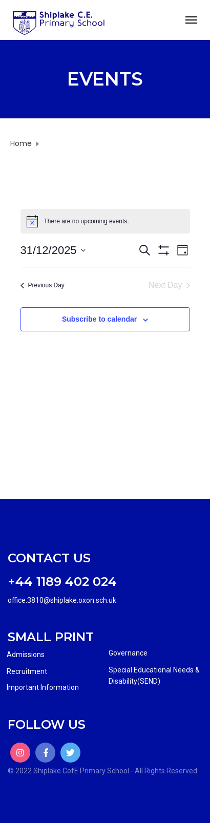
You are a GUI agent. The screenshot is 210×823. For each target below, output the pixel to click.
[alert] (105, 221)
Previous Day (42, 285)
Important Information (43, 687)
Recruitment (27, 671)
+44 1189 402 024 (62, 581)
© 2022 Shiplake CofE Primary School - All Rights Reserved (102, 771)
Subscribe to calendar (99, 319)
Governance (128, 653)
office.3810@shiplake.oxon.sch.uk (62, 600)
